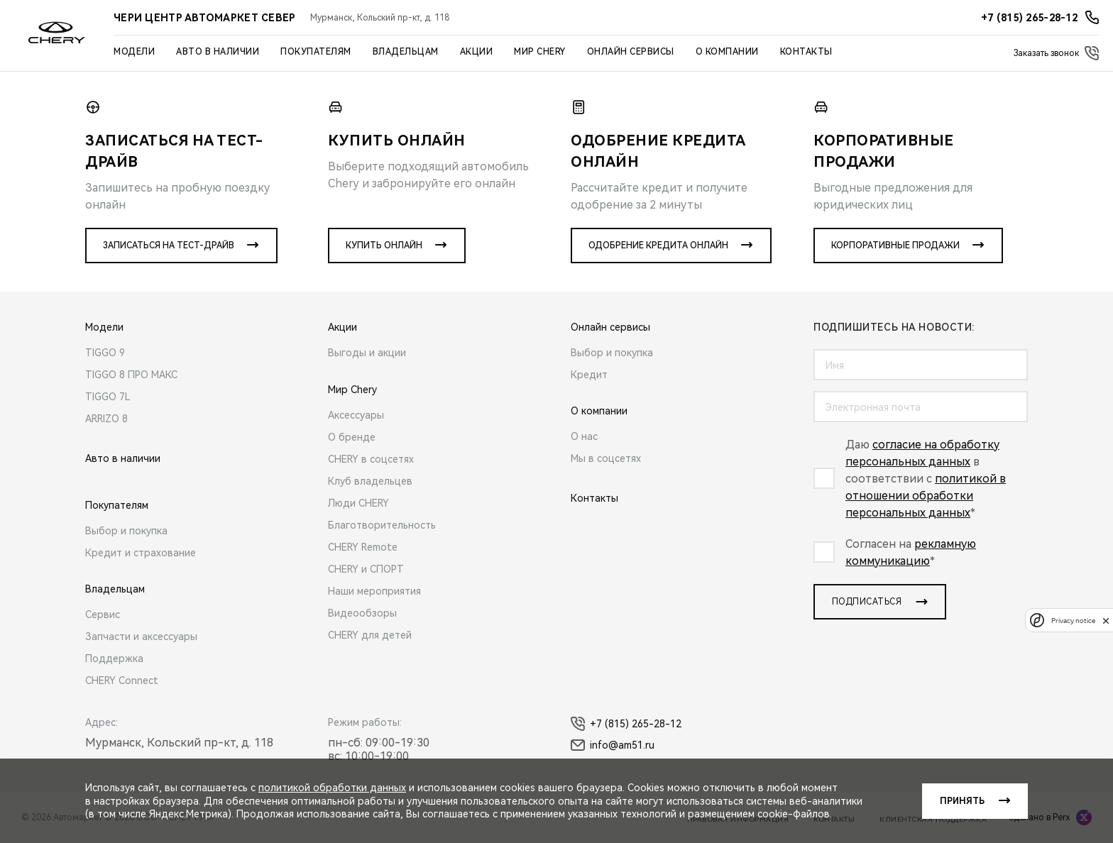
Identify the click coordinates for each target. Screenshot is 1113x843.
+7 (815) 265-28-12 (626, 724)
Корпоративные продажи (895, 245)
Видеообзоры (362, 613)
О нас (584, 436)
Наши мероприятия (374, 591)
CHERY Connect (121, 680)
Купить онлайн (384, 245)
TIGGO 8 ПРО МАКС (131, 374)
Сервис (102, 614)
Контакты (806, 52)
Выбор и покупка (126, 530)
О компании (727, 52)
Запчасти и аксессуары (141, 636)
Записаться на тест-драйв (168, 245)
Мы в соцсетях (606, 458)
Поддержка (114, 658)
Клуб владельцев (370, 481)
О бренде (351, 437)
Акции (476, 52)
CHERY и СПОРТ (366, 569)
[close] (1106, 620)
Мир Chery (540, 52)
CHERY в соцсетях (371, 459)
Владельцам (406, 52)
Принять (962, 801)
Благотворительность (382, 525)
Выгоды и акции (367, 352)
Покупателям (315, 52)
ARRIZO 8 (106, 418)
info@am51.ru (612, 745)
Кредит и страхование (140, 552)
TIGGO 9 (105, 352)
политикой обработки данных (332, 787)
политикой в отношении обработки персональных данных (925, 495)
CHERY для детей (370, 635)
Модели (134, 52)
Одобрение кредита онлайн (658, 245)
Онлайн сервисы (630, 52)
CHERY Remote (363, 547)
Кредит (589, 374)
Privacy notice (1073, 620)
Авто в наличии (217, 52)
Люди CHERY (358, 503)
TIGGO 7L (108, 396)
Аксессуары (356, 415)
